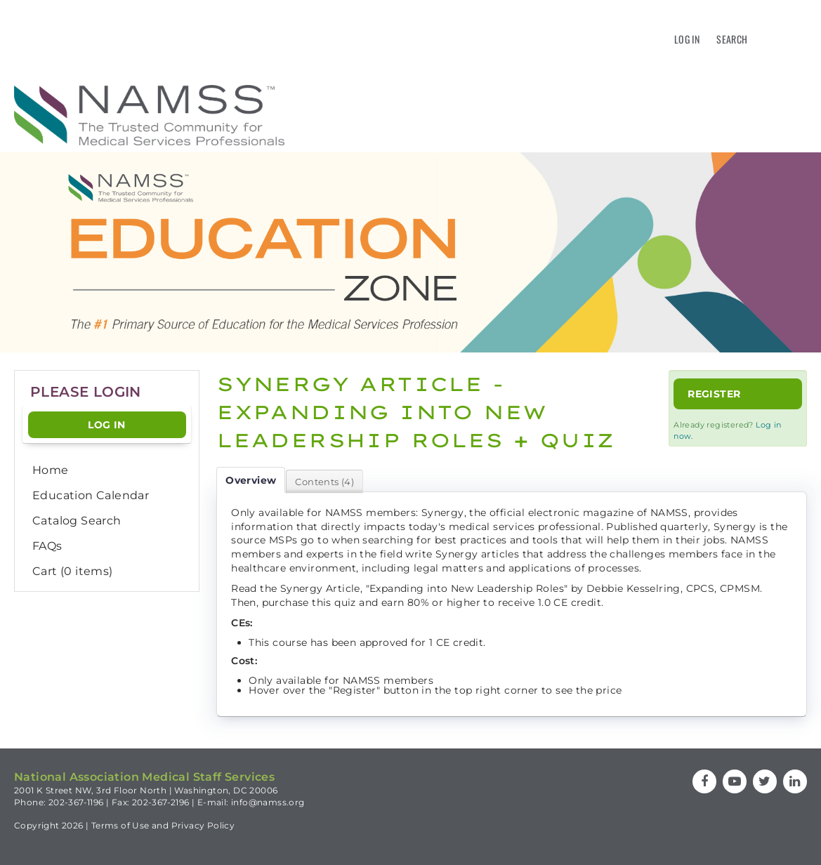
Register (714, 394)
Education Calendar (90, 495)
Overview (250, 480)
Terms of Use (120, 825)
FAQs (47, 546)
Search (731, 39)
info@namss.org (268, 802)
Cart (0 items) (72, 571)
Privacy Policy (203, 825)
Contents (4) (324, 481)
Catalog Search (76, 520)
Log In (687, 39)
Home (50, 470)
